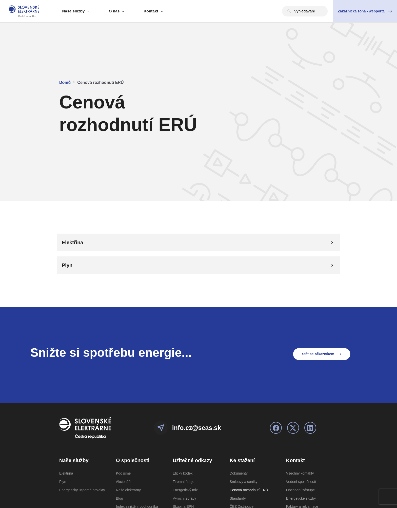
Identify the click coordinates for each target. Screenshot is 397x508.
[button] (365, 11)
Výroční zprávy (184, 498)
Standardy (238, 498)
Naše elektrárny (128, 490)
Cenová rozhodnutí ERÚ (249, 490)
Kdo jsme (123, 473)
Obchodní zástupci (300, 490)
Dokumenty (239, 473)
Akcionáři (123, 482)
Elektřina (66, 473)
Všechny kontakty (300, 473)
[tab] (198, 242)
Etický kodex (183, 473)
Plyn (62, 482)
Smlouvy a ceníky (243, 482)
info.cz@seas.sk (199, 427)
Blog (119, 498)
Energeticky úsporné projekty (82, 490)
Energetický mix (185, 490)
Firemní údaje (183, 482)
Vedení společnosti (301, 482)
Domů (65, 82)
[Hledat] (289, 11)
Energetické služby (301, 498)
